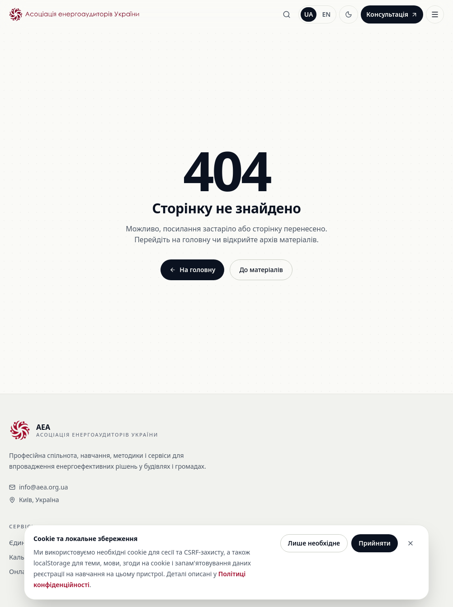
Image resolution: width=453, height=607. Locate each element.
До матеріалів (261, 269)
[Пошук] (287, 14)
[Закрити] (410, 543)
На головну (192, 269)
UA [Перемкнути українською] (308, 14)
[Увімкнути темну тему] (348, 14)
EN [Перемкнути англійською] (326, 14)
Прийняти (375, 543)
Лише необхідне (314, 543)
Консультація (392, 14)
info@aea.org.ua (38, 487)
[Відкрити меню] (435, 14)
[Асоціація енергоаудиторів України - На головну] (74, 14)
